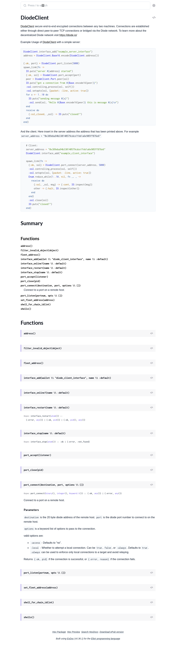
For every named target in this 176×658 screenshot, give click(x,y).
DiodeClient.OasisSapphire (17, 94)
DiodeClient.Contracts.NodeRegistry (23, 72)
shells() (64, 313)
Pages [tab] (5, 15)
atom (91, 420)
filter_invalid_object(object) (77, 254)
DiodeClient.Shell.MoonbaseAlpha (21, 116)
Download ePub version (136, 645)
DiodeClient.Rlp (11, 103)
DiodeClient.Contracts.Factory (19, 68)
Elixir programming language (129, 652)
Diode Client (11, 4)
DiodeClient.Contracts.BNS (17, 50)
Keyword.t (112, 498)
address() (64, 250)
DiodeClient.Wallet (13, 134)
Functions (11, 31)
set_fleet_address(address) (75, 304)
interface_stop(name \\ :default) (79, 276)
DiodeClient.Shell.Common (17, 112)
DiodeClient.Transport (14, 129)
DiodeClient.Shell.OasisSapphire (20, 125)
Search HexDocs (114, 645)
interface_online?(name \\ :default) (81, 268)
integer (99, 498)
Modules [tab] (18, 15)
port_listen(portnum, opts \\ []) (79, 300)
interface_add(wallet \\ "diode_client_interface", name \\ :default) (102, 263)
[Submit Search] (63, 6)
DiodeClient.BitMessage (16, 41)
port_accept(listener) (72, 281)
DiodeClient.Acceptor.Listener (19, 37)
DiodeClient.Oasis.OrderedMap (20, 85)
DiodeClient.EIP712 (13, 76)
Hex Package (83, 645)
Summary (10, 27)
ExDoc (94, 652)
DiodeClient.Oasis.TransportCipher (22, 90)
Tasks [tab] (33, 15)
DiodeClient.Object (13, 98)
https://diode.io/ (67, 39)
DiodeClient (9, 21)
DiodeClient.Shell (12, 107)
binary (86, 498)
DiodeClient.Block (12, 46)
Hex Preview (98, 645)
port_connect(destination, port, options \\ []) (88, 290)
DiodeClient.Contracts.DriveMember (23, 63)
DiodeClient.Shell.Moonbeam (18, 120)
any (76, 424)
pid (93, 424)
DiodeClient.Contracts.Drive (18, 59)
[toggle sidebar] (44, 5)
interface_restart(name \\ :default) (81, 272)
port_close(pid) (68, 285)
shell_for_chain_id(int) (73, 308)
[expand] (45, 21)
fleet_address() (68, 259)
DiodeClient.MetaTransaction (19, 81)
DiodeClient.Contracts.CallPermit (21, 54)
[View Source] (162, 338)
